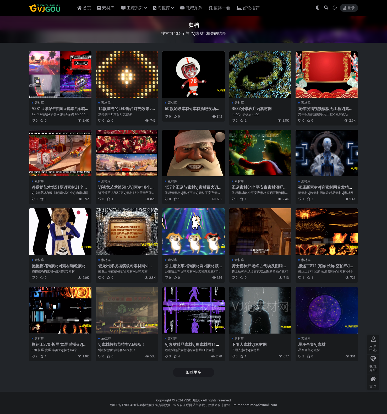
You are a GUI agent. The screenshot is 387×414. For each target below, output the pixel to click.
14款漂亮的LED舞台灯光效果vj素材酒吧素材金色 (125, 111)
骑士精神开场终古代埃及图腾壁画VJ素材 (259, 268)
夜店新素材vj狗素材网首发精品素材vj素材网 (325, 189)
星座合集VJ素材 (311, 344)
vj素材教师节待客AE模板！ (122, 344)
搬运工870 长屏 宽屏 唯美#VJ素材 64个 (59, 347)
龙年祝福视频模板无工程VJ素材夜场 (325, 111)
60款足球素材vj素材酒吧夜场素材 (192, 111)
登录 (349, 8)
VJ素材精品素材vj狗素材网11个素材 (192, 347)
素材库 (39, 102)
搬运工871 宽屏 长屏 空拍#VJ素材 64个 (326, 268)
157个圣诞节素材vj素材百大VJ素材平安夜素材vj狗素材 (193, 189)
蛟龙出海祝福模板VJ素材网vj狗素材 (125, 268)
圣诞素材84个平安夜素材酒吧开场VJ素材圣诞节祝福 (259, 189)
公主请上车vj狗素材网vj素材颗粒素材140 (192, 268)
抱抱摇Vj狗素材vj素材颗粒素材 (59, 265)
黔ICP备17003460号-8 (126, 405)
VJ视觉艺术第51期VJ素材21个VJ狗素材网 (60, 189)
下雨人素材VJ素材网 (249, 344)
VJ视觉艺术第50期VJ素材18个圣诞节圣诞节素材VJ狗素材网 (126, 189)
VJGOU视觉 (192, 400)
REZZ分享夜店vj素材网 (252, 108)
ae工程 (106, 338)
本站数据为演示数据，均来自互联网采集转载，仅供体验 (181, 405)
